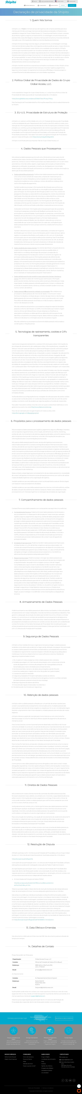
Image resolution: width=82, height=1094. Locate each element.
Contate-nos (64, 1054)
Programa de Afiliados (47, 1068)
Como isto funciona (28, 1057)
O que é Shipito (45, 1057)
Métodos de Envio (28, 1063)
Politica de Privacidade (34, 1088)
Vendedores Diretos (46, 1070)
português (72, 1)
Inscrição (72, 5)
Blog (34, 1)
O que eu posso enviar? (29, 1066)
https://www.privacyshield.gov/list (43, 137)
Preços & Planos (27, 1059)
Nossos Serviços (29, 5)
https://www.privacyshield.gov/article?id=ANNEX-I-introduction (34, 919)
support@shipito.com (38, 996)
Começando (42, 5)
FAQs (24, 1061)
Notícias (43, 1063)
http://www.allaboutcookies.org (41, 407)
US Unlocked (44, 1072)
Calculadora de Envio (46, 1)
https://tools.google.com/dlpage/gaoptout (25, 413)
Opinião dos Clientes (46, 1066)
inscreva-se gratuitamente (64, 1018)
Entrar (63, 5)
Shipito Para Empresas (11, 1059)
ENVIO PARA (61, 1)
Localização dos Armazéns (48, 1059)
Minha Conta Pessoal (10, 1057)
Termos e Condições (47, 1088)
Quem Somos (53, 5)
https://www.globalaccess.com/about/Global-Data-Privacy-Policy (32, 98)
